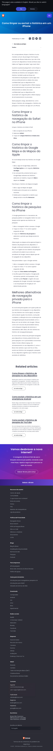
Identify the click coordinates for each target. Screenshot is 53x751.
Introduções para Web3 (17, 583)
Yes (21, 9)
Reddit (12, 617)
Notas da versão (15, 501)
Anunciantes (14, 535)
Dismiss (32, 9)
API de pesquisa (15, 566)
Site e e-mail (14, 529)
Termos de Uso (18, 742)
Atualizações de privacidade (18, 549)
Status (12, 504)
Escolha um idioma (16, 725)
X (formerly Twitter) (16, 620)
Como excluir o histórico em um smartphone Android (26, 397)
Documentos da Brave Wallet (19, 676)
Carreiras (13, 645)
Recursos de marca (16, 642)
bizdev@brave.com (16, 703)
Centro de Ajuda (15, 493)
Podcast (12, 557)
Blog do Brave (14, 546)
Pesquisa (13, 554)
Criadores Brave (15, 673)
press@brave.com (15, 708)
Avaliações (13, 653)
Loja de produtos (15, 512)
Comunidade (14, 496)
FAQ (11, 507)
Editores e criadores (16, 532)
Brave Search (14, 524)
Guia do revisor (14, 640)
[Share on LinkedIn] (39, 38)
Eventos (12, 648)
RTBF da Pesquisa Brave (17, 526)
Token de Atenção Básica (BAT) (20, 670)
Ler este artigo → (19, 388)
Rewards (12, 665)
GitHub (12, 651)
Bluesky (12, 625)
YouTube (13, 631)
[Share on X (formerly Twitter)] (30, 38)
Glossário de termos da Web (18, 586)
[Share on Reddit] (32, 38)
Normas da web (15, 552)
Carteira (12, 668)
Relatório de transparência (18, 509)
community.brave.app (17, 687)
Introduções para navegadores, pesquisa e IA (24, 580)
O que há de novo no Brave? (19, 498)
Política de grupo (15, 571)
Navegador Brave (15, 521)
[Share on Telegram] (36, 38)
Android (12, 597)
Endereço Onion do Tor (17, 656)
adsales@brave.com (22, 697)
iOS (11, 600)
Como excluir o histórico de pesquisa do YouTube (24, 421)
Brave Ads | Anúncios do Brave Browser (21, 569)
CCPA (12, 537)
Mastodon (13, 623)
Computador (14, 595)
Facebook (13, 628)
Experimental (14, 608)
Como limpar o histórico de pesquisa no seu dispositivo (24, 374)
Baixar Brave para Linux (27, 472)
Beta (11, 606)
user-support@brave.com (18, 690)
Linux (11, 603)
